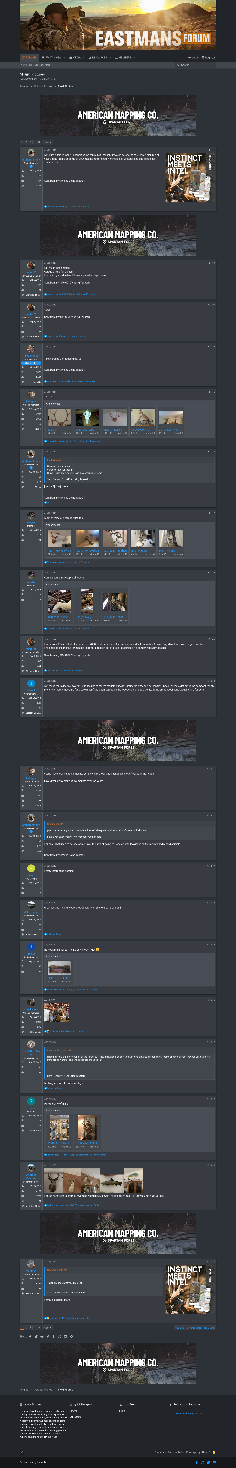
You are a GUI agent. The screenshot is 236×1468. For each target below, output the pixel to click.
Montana (31, 1271)
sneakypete (31, 1009)
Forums (73, 1411)
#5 (213, 392)
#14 (213, 902)
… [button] (35, 142)
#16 (213, 1000)
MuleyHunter (31, 912)
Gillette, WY (35, 1130)
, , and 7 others (71, 294)
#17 (213, 1042)
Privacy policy (193, 1452)
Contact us (160, 1452)
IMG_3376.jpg (84, 617)
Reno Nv (37, 382)
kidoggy (31, 401)
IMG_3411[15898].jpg (115, 617)
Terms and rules (176, 1452)
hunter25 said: (54, 460)
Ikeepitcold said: (55, 1270)
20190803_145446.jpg (61, 978)
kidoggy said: (53, 824)
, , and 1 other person (74, 441)
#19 (213, 1165)
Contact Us (75, 1417)
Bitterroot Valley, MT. (35, 1293)
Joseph (31, 690)
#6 (213, 451)
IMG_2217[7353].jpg (115, 550)
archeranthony (29, 79)
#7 (213, 513)
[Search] (195, 65)
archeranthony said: (57, 1050)
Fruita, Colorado (33, 934)
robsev (31, 1108)
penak (31, 875)
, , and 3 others (68, 206)
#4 (213, 346)
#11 (213, 768)
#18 (213, 1099)
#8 (213, 572)
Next (46, 142)
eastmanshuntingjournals (189, 1413)
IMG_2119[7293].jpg (87, 550)
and (55, 1088)
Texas (38, 185)
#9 (213, 639)
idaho (38, 429)
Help (204, 1452)
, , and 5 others (66, 336)
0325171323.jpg (112, 429)
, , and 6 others (71, 381)
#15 (213, 944)
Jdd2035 (31, 954)
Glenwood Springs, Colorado (39, 295)
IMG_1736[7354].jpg (59, 550)
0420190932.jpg (85, 429)
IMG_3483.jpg (139, 550)
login (122, 1411)
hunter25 (31, 272)
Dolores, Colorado (34, 1206)
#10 (213, 681)
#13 (213, 866)
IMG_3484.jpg (167, 550)
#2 (213, 263)
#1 (213, 150)
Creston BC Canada (35, 713)
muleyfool (31, 522)
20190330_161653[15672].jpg (65, 617)
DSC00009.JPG (140, 429)
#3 (213, 304)
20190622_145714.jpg (172, 429)
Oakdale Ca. (35, 1032)
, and (69, 1318)
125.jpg (52, 429)
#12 (213, 815)
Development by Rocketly (33, 1462)
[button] (64, 57)
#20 (213, 1261)
